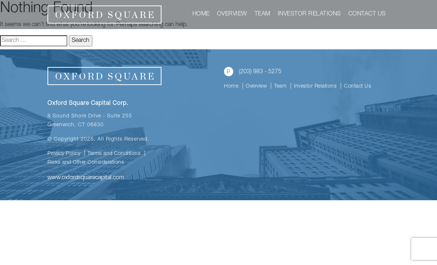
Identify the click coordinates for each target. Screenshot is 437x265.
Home (201, 14)
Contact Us (367, 14)
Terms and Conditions (114, 153)
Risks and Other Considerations (85, 162)
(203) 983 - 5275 (252, 71)
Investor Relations (309, 14)
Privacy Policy (63, 153)
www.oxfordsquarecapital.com (85, 178)
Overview (232, 14)
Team (262, 14)
